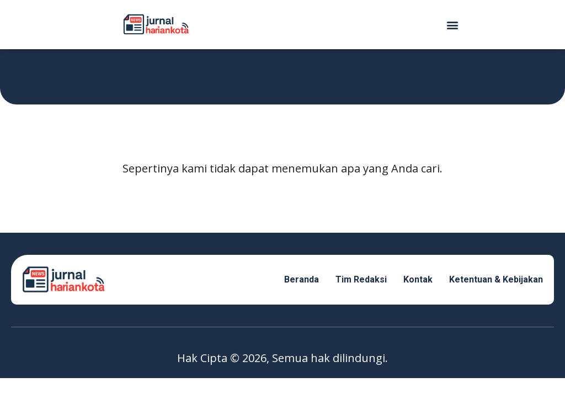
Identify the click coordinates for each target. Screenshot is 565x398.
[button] (452, 24)
